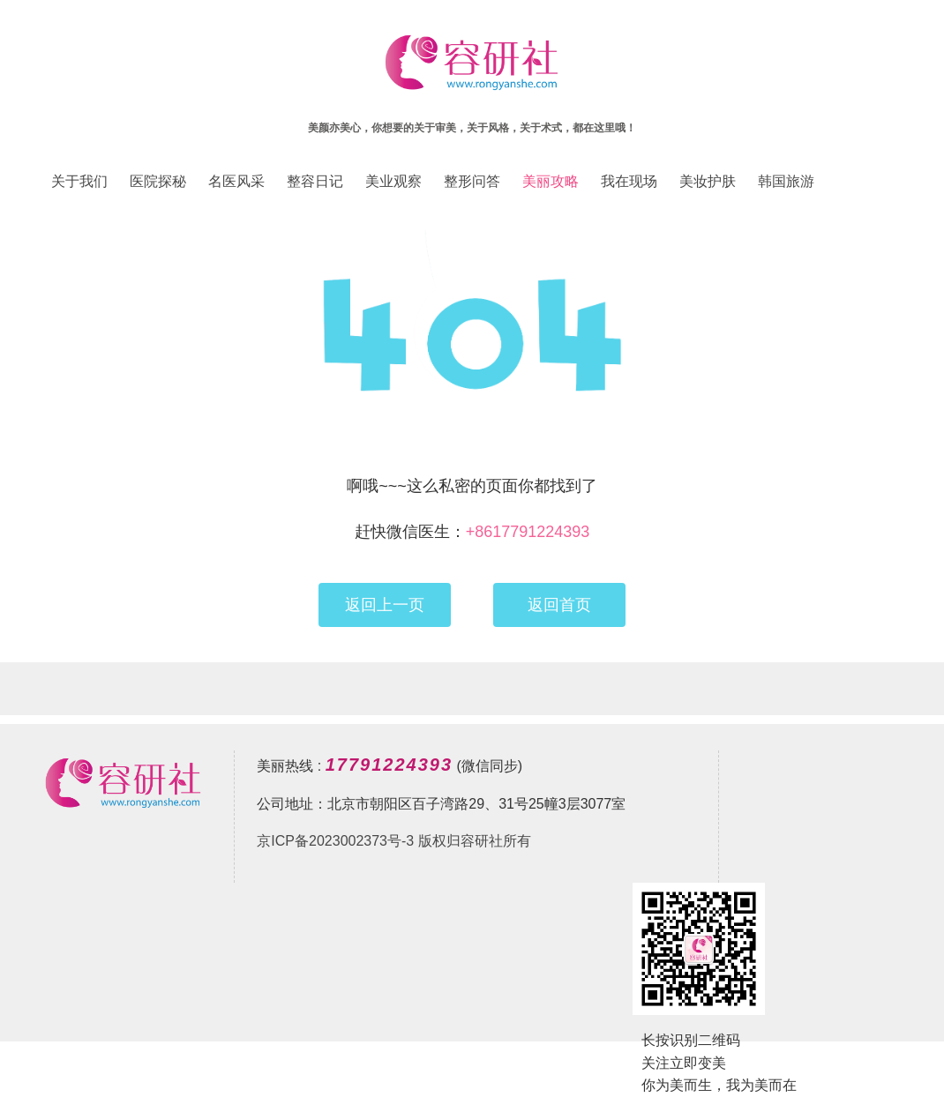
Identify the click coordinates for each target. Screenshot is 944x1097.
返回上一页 (384, 605)
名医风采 (236, 181)
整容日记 (315, 181)
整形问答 (472, 181)
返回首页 (559, 605)
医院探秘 (158, 181)
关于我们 (79, 181)
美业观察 (393, 181)
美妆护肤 (707, 181)
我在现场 (629, 181)
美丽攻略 (550, 181)
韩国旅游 (786, 181)
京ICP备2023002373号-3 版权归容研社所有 (393, 840)
